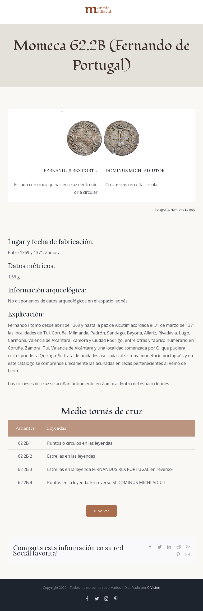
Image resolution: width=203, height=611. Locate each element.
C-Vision (153, 587)
